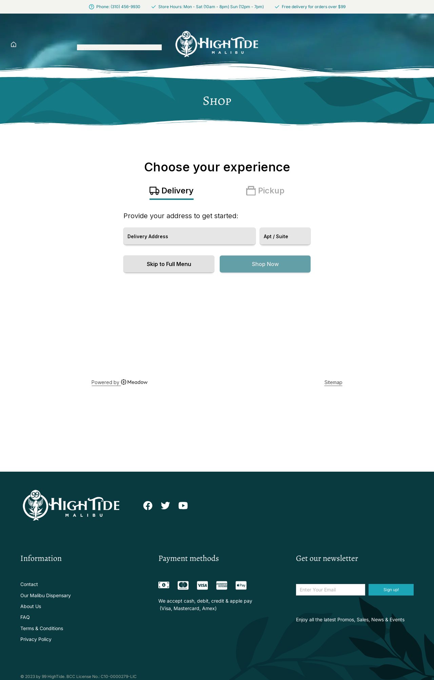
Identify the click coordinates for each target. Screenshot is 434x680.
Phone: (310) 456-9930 (118, 6)
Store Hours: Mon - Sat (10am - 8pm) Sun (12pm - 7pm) (211, 6)
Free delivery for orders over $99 (314, 6)
